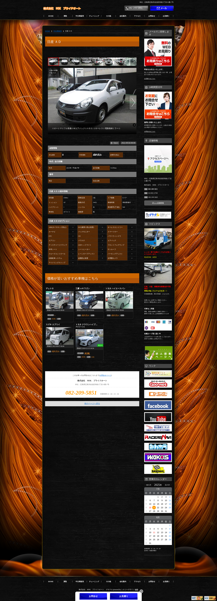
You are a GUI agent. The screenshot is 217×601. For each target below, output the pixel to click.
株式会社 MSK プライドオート (63, 8)
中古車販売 (80, 16)
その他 (108, 16)
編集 (136, 590)
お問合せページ (105, 375)
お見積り (166, 16)
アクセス (137, 16)
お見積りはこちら (149, 78)
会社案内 (123, 16)
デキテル (109, 590)
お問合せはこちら (149, 131)
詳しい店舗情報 (158, 203)
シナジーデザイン (128, 590)
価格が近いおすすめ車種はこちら (72, 278)
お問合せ (151, 16)
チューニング (94, 16)
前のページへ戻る (92, 404)
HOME (51, 16)
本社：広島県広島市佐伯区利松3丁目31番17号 (157, 2)
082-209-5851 (136, 8)
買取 (65, 16)
